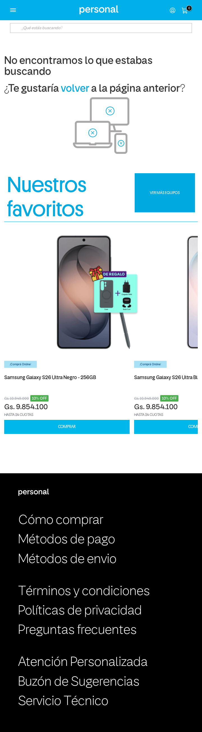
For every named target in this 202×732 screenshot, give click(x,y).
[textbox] (101, 28)
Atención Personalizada (83, 662)
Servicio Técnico (63, 702)
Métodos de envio (67, 560)
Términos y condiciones (84, 592)
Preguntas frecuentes (77, 630)
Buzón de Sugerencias (78, 682)
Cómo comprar (60, 520)
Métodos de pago (66, 540)
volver (75, 89)
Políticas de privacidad (80, 611)
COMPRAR (66, 427)
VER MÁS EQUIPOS (165, 193)
